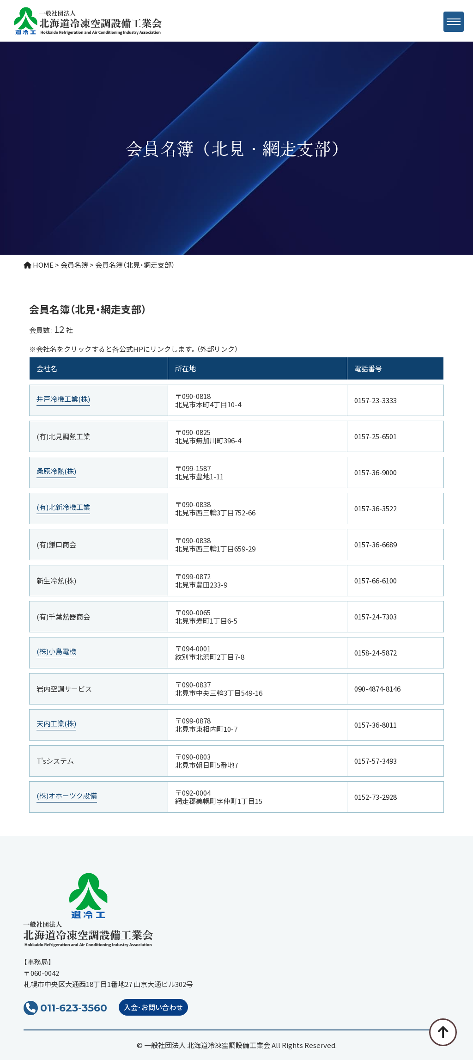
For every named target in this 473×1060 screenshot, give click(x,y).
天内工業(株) (56, 723)
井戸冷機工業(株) (63, 399)
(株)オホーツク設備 (66, 795)
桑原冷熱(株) (56, 471)
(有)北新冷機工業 (63, 507)
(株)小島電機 (56, 651)
